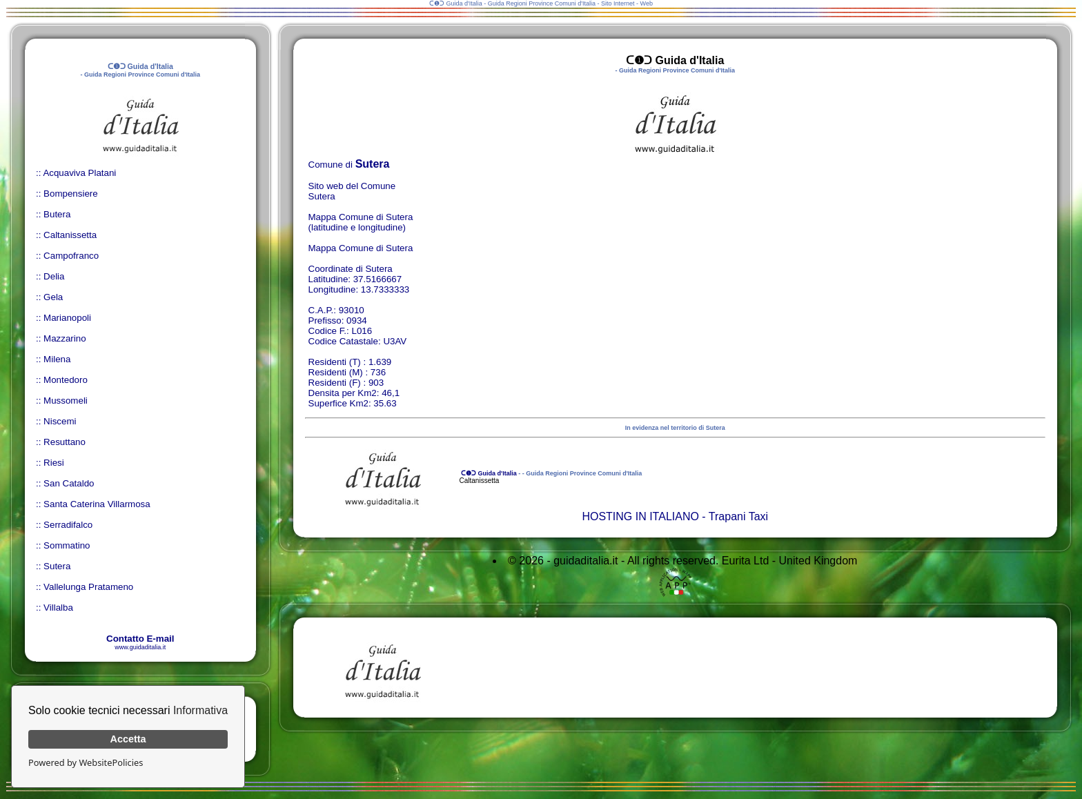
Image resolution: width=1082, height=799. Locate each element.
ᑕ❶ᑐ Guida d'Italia (488, 473)
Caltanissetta (70, 235)
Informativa (200, 710)
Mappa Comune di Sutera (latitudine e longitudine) (360, 222)
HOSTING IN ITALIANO (640, 516)
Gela (53, 297)
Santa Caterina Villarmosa (96, 504)
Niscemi (59, 421)
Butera (56, 214)
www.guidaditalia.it (140, 647)
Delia (53, 276)
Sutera (56, 566)
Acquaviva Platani (79, 173)
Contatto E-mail (140, 638)
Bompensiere (70, 193)
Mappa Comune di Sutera (360, 248)
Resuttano (64, 442)
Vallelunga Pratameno (88, 587)
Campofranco (71, 255)
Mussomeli (65, 400)
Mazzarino (64, 338)
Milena (56, 359)
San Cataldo (68, 483)
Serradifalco (67, 525)
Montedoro (65, 380)
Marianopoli (67, 318)
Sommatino (66, 545)
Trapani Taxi (738, 516)
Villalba (58, 607)
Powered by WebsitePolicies (85, 762)
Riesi (53, 462)
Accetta (128, 738)
